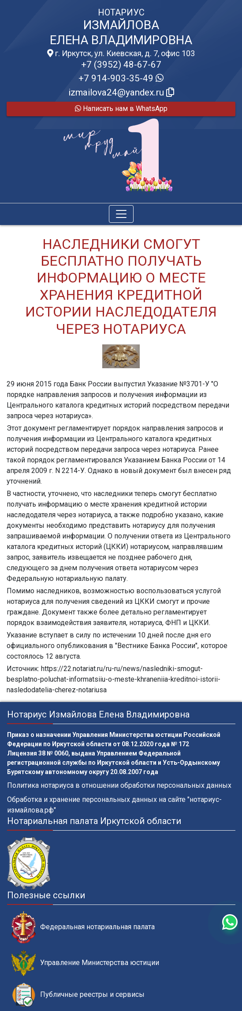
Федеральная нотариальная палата (83, 927)
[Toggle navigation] (121, 214)
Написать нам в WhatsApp (121, 108)
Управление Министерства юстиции (85, 963)
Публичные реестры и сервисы (78, 995)
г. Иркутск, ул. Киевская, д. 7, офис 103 (121, 53)
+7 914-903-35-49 (121, 78)
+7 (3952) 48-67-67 (121, 64)
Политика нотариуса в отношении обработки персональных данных (119, 785)
